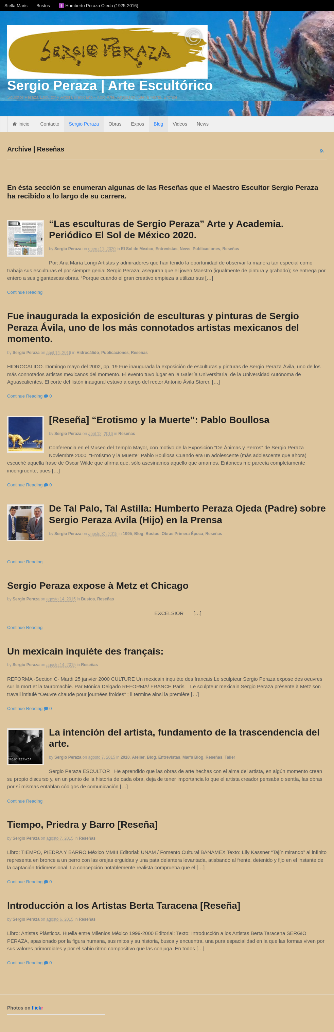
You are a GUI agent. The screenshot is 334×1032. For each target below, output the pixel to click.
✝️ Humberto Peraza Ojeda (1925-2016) (98, 5)
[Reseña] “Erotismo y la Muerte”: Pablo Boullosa (159, 420)
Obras (114, 124)
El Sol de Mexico (137, 248)
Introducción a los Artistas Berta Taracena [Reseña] (123, 905)
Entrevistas (167, 248)
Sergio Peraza (84, 124)
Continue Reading (24, 292)
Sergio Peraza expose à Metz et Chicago (98, 585)
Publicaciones (206, 248)
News (203, 124)
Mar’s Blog (192, 757)
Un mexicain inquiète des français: (85, 651)
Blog (158, 124)
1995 (127, 533)
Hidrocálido (87, 352)
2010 (125, 757)
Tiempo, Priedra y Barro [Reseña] (82, 824)
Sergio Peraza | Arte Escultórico (110, 85)
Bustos (43, 5)
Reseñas (230, 248)
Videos (180, 124)
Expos (137, 124)
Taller (230, 757)
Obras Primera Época (182, 533)
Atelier (138, 757)
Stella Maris (16, 5)
